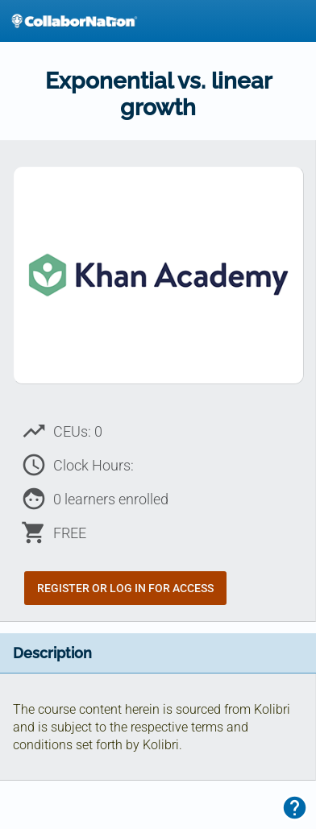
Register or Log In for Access (125, 588)
